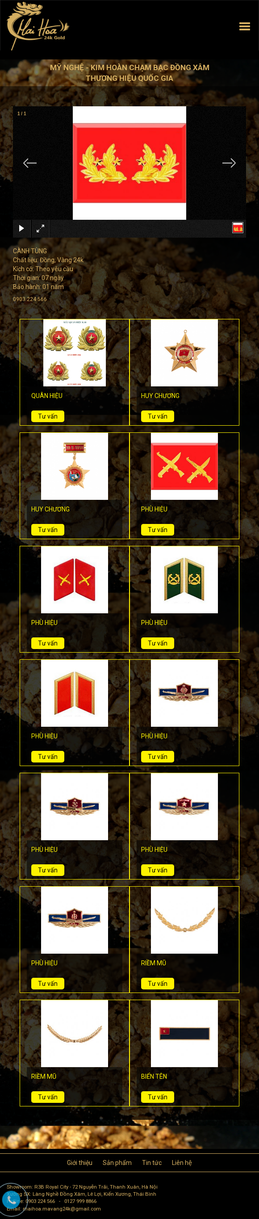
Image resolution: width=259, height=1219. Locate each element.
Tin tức (152, 1162)
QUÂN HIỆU (47, 395)
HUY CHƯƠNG (160, 395)
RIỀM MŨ (153, 963)
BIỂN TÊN (154, 1076)
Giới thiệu (79, 1162)
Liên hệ (182, 1162)
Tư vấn (48, 416)
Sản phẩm (117, 1162)
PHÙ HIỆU (154, 509)
